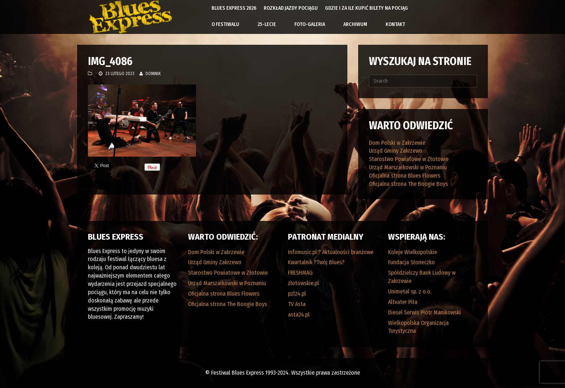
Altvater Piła (402, 301)
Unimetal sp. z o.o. (409, 291)
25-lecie (267, 24)
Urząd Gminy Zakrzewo (395, 150)
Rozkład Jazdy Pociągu (291, 8)
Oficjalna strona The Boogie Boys (408, 183)
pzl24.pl (297, 293)
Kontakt (395, 24)
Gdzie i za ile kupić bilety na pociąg (366, 8)
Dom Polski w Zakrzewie (397, 142)
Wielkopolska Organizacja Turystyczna (418, 327)
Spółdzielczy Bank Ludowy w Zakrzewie (421, 276)
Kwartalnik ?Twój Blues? (316, 262)
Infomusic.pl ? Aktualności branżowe (330, 252)
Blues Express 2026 (234, 8)
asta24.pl (299, 314)
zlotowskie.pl (303, 283)
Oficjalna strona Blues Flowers (404, 175)
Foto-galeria (309, 24)
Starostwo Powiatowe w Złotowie (409, 159)
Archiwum (355, 24)
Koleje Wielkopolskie (412, 252)
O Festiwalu (225, 24)
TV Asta (297, 304)
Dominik (153, 73)
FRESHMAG (300, 272)
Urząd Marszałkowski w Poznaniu (408, 167)
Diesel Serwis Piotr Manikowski (424, 312)
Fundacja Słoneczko (411, 262)
